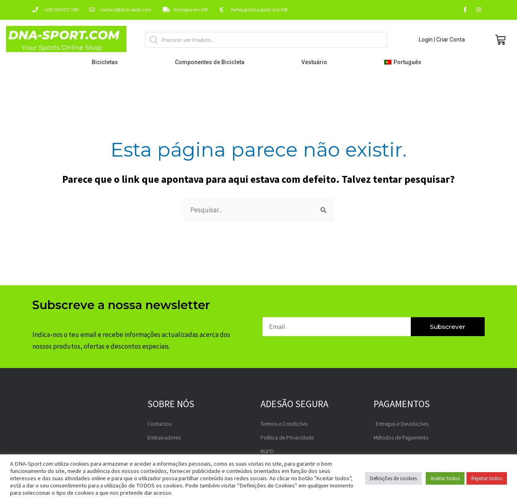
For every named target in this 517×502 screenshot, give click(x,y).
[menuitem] (404, 62)
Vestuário (316, 62)
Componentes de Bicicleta (211, 62)
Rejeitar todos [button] (486, 478)
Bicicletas (107, 62)
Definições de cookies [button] (393, 478)
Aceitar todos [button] (445, 478)
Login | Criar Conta (442, 39)
